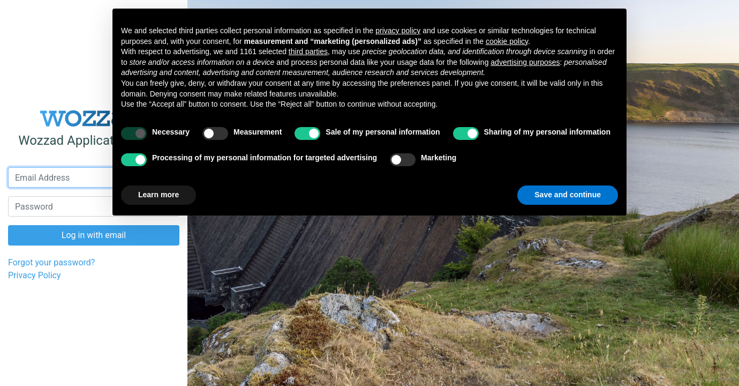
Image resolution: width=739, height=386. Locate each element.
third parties (308, 51)
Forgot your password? (51, 262)
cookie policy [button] (507, 41)
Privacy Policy (34, 275)
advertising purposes (525, 62)
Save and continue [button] (567, 194)
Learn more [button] (158, 194)
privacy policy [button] (397, 30)
